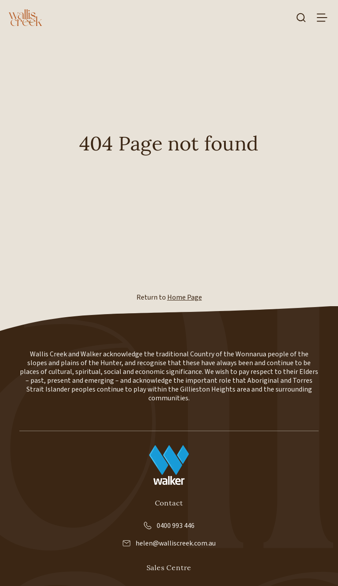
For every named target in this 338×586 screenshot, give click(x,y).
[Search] (301, 18)
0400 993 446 (169, 526)
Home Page (184, 297)
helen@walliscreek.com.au (169, 543)
